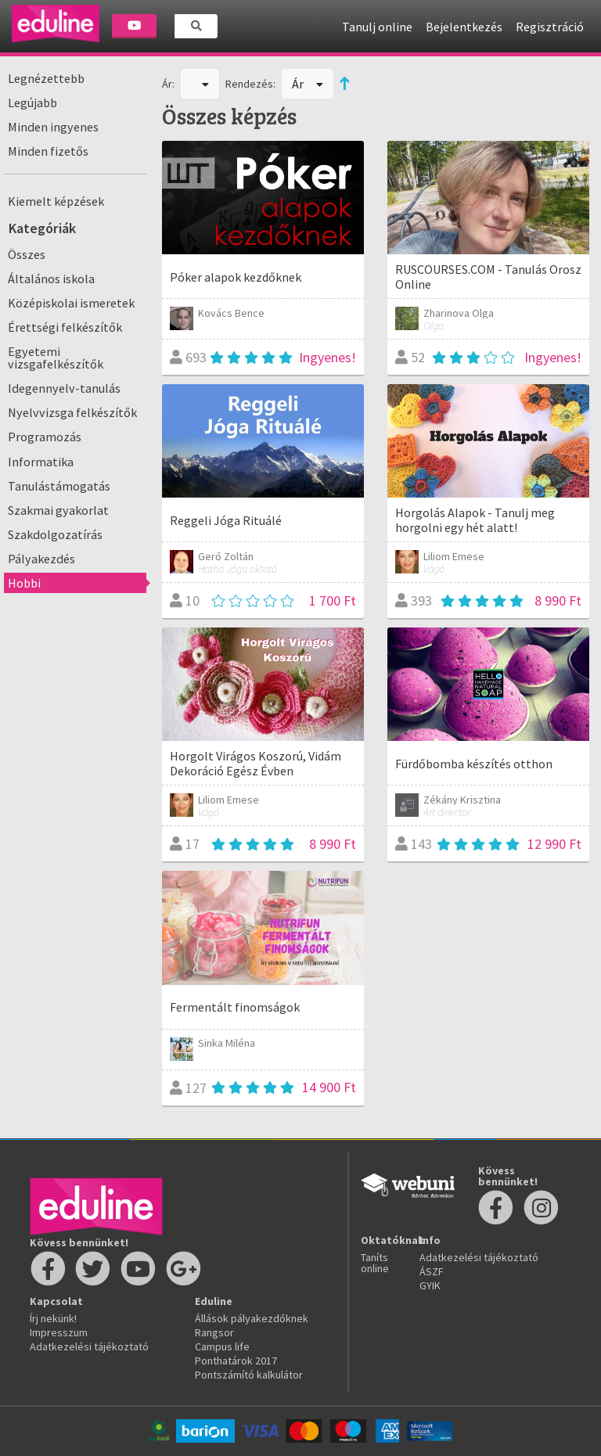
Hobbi (24, 583)
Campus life (222, 1346)
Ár (308, 84)
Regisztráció (550, 26)
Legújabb (32, 102)
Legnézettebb (46, 78)
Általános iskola (51, 278)
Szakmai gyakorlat (58, 510)
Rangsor (214, 1332)
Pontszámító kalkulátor (249, 1375)
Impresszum (59, 1332)
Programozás (44, 436)
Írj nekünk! (53, 1318)
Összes (26, 254)
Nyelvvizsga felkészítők (72, 412)
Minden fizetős (48, 151)
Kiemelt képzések (56, 201)
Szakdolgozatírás (55, 534)
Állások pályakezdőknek (251, 1318)
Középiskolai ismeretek (71, 303)
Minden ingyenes (53, 127)
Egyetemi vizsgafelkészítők (55, 357)
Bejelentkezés (464, 26)
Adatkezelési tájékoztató (89, 1346)
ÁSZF (431, 1271)
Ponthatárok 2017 (236, 1361)
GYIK (430, 1285)
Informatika (41, 461)
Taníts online (375, 1262)
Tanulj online (377, 26)
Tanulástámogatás (59, 486)
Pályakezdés (41, 558)
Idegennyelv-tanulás (64, 388)
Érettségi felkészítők (65, 327)
